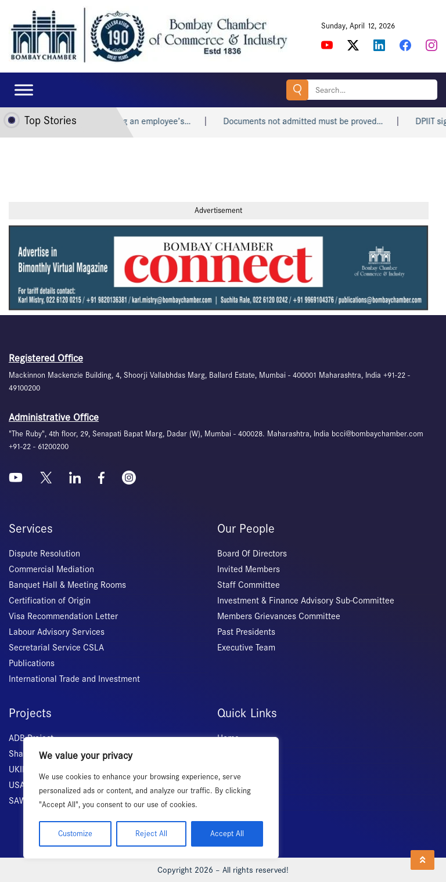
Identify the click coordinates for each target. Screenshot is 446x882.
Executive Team (246, 647)
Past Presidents (246, 632)
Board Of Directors (252, 553)
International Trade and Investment (74, 679)
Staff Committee (248, 585)
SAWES (22, 801)
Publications (32, 663)
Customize (75, 833)
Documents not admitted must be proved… (328, 121)
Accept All (227, 833)
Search (297, 89)
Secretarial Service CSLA (56, 647)
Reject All (151, 833)
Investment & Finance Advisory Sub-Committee (305, 600)
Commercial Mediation (51, 569)
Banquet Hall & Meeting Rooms (67, 585)
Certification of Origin (50, 600)
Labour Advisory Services (57, 632)
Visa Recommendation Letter (63, 616)
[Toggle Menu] (24, 89)
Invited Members (248, 569)
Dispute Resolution (44, 553)
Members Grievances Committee (278, 616)
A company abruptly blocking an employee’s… (130, 121)
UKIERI (21, 769)
